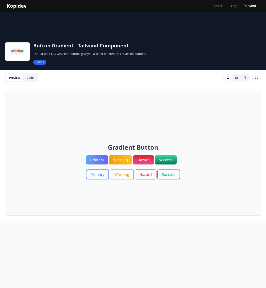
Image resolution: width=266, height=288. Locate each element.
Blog (233, 6)
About (218, 6)
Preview (14, 78)
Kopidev (17, 5)
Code (30, 78)
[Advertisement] (133, 24)
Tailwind (249, 6)
